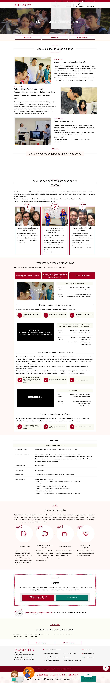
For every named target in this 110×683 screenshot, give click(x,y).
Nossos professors (79, 6)
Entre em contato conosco (88, 677)
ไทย (94, 1)
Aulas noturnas (67, 656)
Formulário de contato (72, 597)
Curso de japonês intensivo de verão (27, 276)
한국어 (88, 1)
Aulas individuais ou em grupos (51, 660)
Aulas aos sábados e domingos (51, 656)
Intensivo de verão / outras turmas (72, 660)
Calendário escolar (83, 37)
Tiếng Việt (74, 1)
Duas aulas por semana (70, 653)
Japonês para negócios (82, 276)
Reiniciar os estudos (69, 642)
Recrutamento (55, 37)
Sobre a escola (68, 6)
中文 (62, 1)
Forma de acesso (42, 642)
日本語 (56, 1)
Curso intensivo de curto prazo (51, 653)
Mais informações (90, 6)
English (67, 1)
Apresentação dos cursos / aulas (57, 6)
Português (82, 1)
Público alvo (28, 37)
